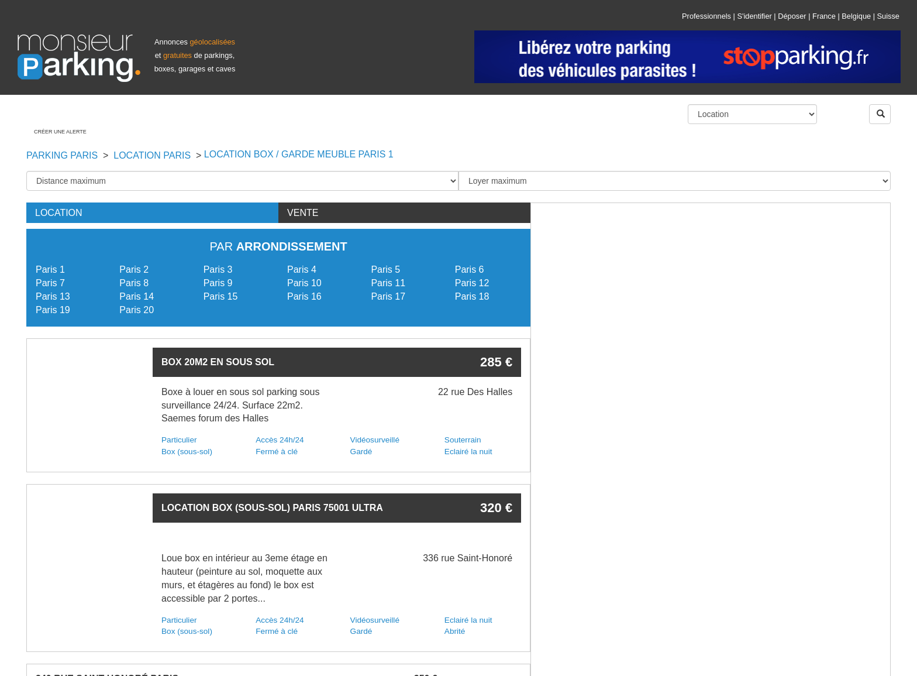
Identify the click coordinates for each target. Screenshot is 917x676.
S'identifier (754, 16)
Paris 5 (385, 269)
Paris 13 (53, 296)
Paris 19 (53, 310)
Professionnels (706, 16)
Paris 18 (472, 296)
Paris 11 (388, 283)
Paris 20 (136, 310)
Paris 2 (134, 269)
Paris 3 (218, 269)
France (824, 16)
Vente (302, 213)
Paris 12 (472, 283)
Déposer (792, 16)
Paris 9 (218, 283)
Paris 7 (50, 283)
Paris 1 (50, 269)
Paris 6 (469, 269)
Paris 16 (304, 296)
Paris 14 (136, 296)
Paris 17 (388, 296)
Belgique (856, 16)
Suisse (888, 16)
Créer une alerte (60, 132)
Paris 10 (304, 283)
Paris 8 (134, 283)
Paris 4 (301, 269)
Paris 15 (221, 296)
